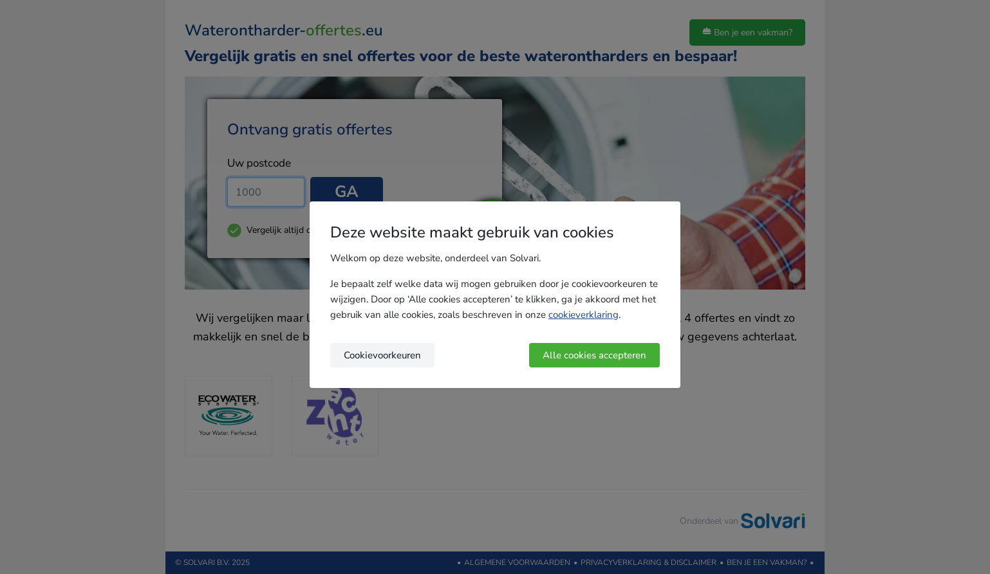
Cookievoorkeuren (382, 355)
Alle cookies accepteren (594, 355)
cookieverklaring (583, 314)
